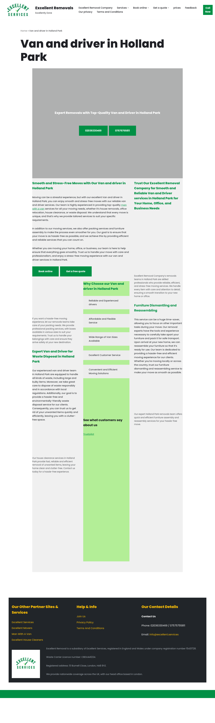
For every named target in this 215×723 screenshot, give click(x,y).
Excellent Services (23, 647)
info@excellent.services (163, 659)
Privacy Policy (85, 647)
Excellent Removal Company (97, 8)
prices (182, 8)
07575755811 (122, 131)
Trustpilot (89, 449)
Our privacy (102, 12)
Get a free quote (75, 279)
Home (24, 30)
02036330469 (93, 131)
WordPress (32, 719)
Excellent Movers (22, 653)
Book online (45, 279)
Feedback (85, 12)
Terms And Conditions (90, 653)
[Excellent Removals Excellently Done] (37, 10)
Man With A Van (21, 659)
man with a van (51, 211)
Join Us (81, 641)
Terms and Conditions (128, 12)
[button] (131, 7)
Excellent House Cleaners (27, 665)
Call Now (208, 9)
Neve (5, 719)
